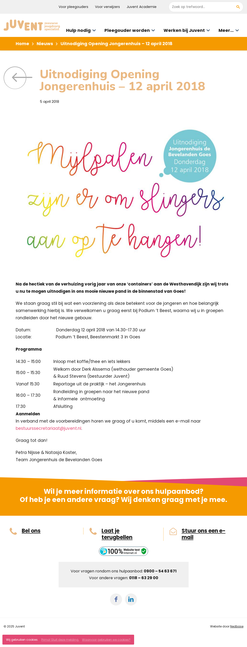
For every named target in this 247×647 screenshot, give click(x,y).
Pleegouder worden (127, 30)
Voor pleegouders (73, 6)
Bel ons (31, 531)
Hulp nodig (78, 30)
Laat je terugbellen (117, 534)
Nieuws (45, 44)
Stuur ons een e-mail (204, 534)
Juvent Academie (142, 6)
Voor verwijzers (107, 6)
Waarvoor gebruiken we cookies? (106, 640)
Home (22, 44)
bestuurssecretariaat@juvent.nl (48, 428)
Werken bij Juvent (184, 30)
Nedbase (236, 626)
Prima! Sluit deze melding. (60, 640)
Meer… (226, 30)
